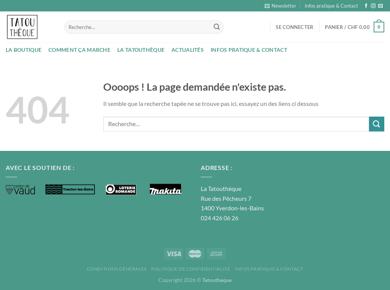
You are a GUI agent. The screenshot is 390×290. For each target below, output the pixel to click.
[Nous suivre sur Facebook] (366, 6)
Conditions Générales (117, 269)
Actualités (187, 49)
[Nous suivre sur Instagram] (373, 6)
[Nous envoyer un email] (380, 6)
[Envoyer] (216, 27)
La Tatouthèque (141, 49)
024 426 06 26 (219, 217)
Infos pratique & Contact (331, 6)
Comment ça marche (79, 49)
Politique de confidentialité (190, 269)
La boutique (24, 49)
